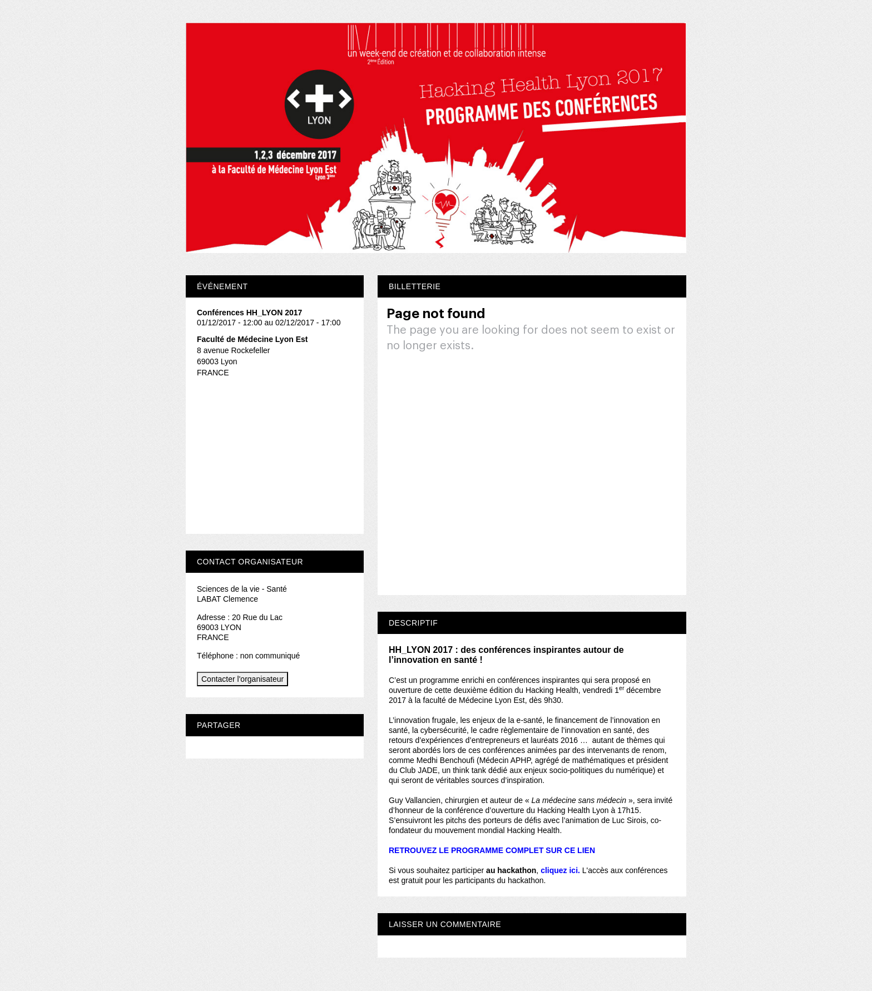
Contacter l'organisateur (242, 679)
